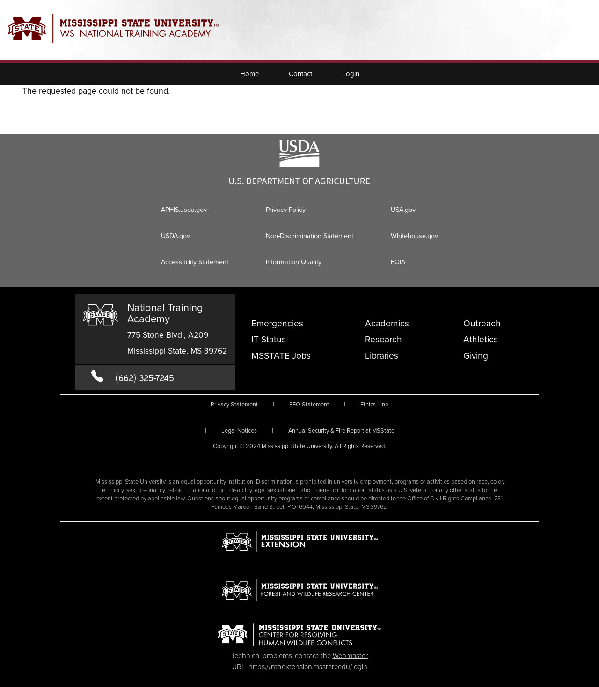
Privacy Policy (286, 209)
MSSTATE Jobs (281, 355)
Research (383, 339)
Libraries (381, 355)
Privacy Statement (234, 404)
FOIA (398, 262)
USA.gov (403, 209)
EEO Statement (309, 404)
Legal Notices (239, 430)
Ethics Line (374, 404)
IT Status (268, 339)
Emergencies (277, 323)
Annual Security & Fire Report (341, 430)
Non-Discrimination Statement (309, 236)
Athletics (480, 339)
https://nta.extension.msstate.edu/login (307, 666)
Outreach (482, 323)
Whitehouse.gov (414, 236)
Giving (475, 355)
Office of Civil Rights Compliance (449, 498)
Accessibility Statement (194, 262)
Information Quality (293, 262)
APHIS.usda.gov (184, 209)
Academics (387, 323)
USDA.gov (175, 236)
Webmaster (350, 654)
